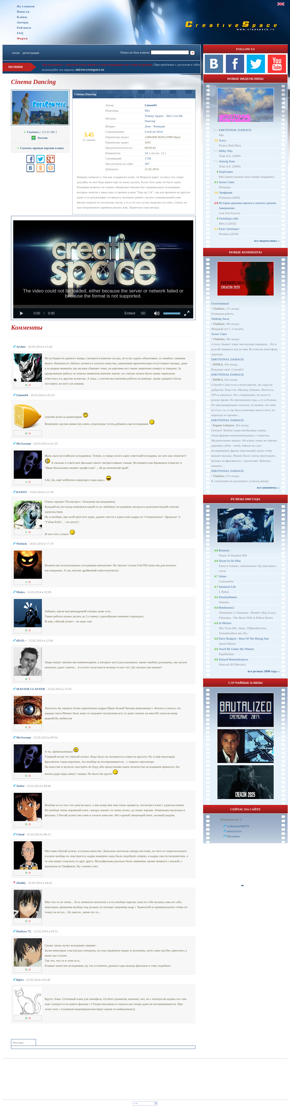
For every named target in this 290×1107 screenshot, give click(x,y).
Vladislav (218, 308)
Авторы (23, 22)
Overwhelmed (220, 303)
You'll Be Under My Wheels (236, 649)
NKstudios (233, 836)
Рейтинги (24, 27)
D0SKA (218, 364)
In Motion (225, 623)
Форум (22, 38)
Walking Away (220, 318)
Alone (222, 576)
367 (147, 163)
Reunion (224, 550)
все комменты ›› (268, 487)
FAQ (20, 33)
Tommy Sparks (154, 115)
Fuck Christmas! (229, 228)
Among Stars (227, 161)
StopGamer (226, 171)
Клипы (22, 17)
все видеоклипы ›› (267, 240)
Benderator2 (226, 607)
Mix (147, 110)
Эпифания (225, 192)
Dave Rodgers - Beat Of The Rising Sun (244, 638)
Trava (222, 140)
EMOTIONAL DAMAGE (235, 130)
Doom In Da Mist (230, 560)
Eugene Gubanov (223, 425)
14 (146, 153)
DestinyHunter (228, 597)
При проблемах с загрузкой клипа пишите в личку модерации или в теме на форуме (97, 64)
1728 (148, 158)
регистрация (31, 52)
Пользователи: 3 (231, 819)
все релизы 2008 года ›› (264, 671)
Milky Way (226, 150)
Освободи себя (228, 218)
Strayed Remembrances (233, 659)
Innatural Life (227, 586)
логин (15, 52)
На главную (26, 6)
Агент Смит (227, 182)
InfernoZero (234, 831)
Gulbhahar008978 (238, 826)
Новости (23, 11)
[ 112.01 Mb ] (40, 132)
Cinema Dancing (85, 94)
